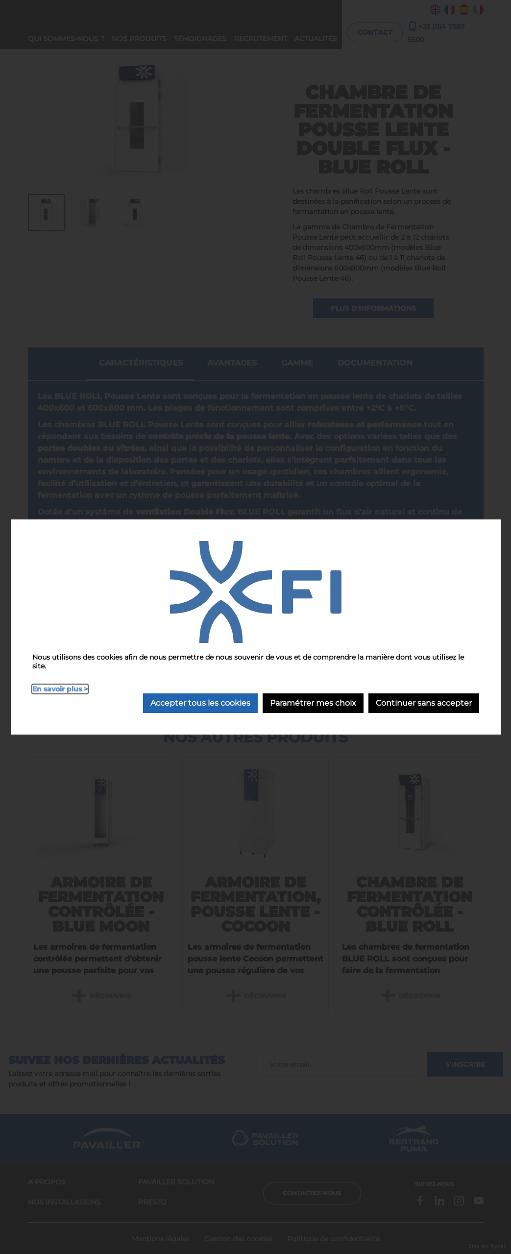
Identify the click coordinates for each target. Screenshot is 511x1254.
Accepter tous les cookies (200, 703)
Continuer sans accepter (424, 703)
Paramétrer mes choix (313, 703)
